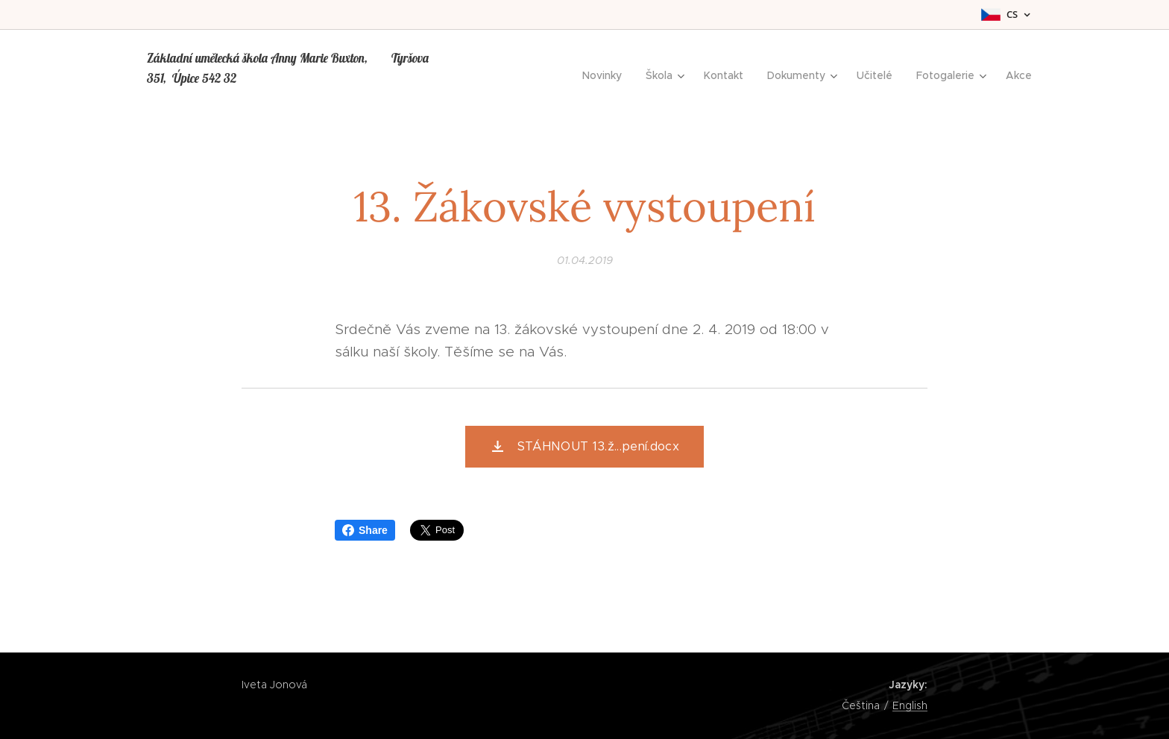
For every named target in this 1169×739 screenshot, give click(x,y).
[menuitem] (606, 75)
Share (365, 530)
